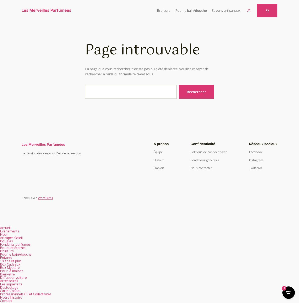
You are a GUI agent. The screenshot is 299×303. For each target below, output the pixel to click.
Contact (6, 300)
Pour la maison (14, 271)
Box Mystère (10, 267)
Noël (3, 234)
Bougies (8, 241)
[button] (75, 241)
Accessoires (9, 281)
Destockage (9, 287)
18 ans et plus (11, 261)
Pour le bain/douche (18, 254)
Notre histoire (11, 297)
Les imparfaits (11, 284)
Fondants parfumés (17, 244)
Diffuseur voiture (13, 277)
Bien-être (9, 274)
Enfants (6, 257)
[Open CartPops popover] (288, 292)
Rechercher (196, 91)
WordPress (45, 198)
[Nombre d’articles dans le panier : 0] (267, 10)
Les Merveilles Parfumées (46, 10)
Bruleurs (9, 251)
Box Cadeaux (12, 264)
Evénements (9, 231)
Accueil (5, 228)
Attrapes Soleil (11, 237)
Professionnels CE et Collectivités (25, 294)
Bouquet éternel (13, 247)
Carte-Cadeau (10, 290)
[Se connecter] (249, 10)
